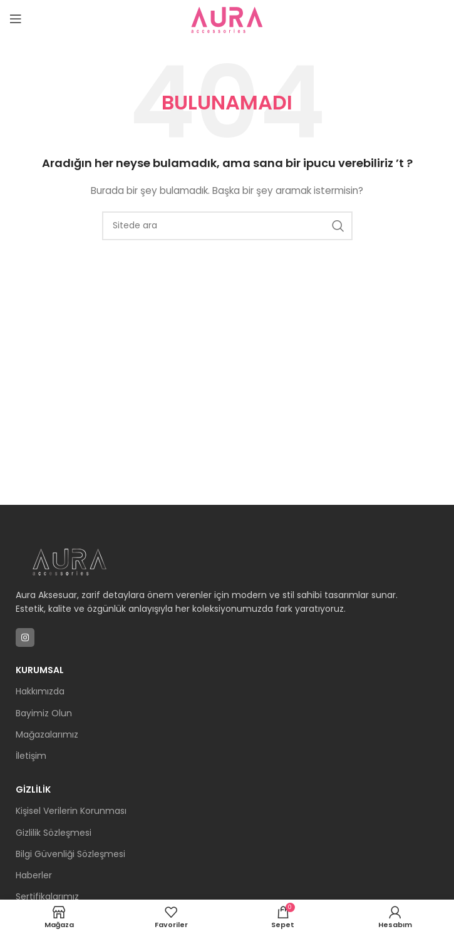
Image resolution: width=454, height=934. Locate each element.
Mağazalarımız (47, 734)
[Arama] (227, 225)
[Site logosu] (227, 18)
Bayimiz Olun (44, 713)
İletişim (31, 755)
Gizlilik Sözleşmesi (53, 832)
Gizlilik (33, 789)
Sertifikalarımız (47, 896)
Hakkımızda (40, 691)
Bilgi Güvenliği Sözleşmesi (70, 854)
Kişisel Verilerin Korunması (71, 811)
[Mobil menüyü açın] (15, 18)
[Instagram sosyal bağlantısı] (25, 637)
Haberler (34, 875)
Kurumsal (40, 670)
